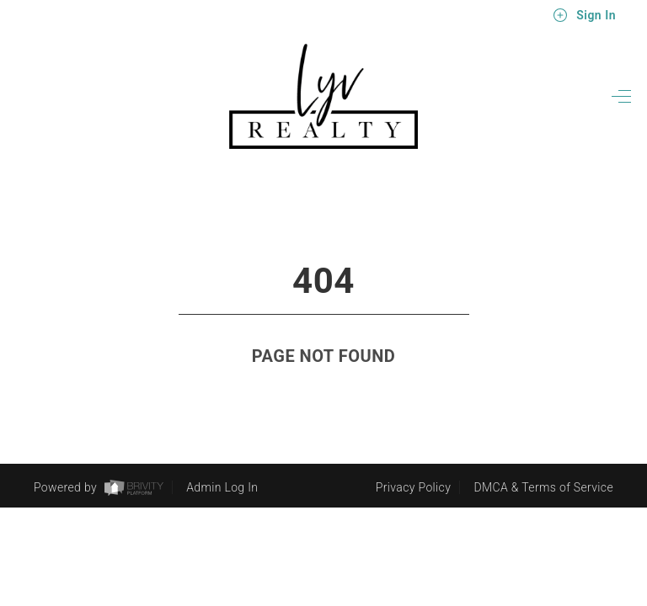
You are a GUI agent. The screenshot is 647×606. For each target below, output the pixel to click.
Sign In (584, 15)
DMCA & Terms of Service (543, 488)
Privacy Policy (413, 488)
